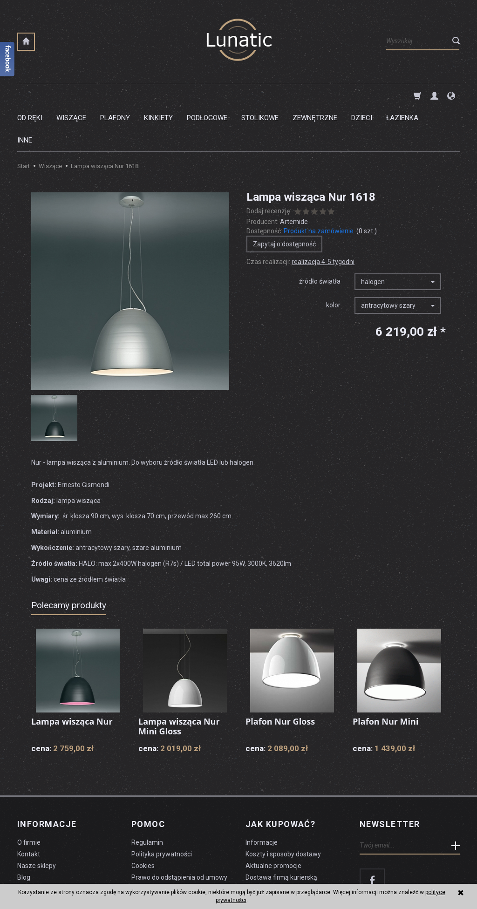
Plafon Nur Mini (385, 676)
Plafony (115, 95)
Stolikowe (260, 95)
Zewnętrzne (315, 95)
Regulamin (147, 797)
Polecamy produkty (68, 560)
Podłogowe (207, 95)
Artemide (294, 177)
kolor (333, 260)
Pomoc (148, 779)
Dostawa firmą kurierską (281, 832)
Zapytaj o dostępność (284, 199)
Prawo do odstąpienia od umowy (179, 832)
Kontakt (28, 809)
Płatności (259, 844)
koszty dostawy (64, 879)
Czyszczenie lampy (46, 844)
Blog (23, 832)
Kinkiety (158, 95)
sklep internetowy (427, 879)
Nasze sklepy (36, 821)
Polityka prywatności (161, 809)
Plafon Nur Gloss (280, 676)
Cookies (143, 821)
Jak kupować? (280, 779)
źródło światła (320, 236)
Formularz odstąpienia (164, 844)
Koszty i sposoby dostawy (283, 809)
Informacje (46, 779)
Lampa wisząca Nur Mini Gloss (179, 681)
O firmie (29, 797)
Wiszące (71, 95)
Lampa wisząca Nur (72, 676)
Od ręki (29, 95)
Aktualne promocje (273, 821)
